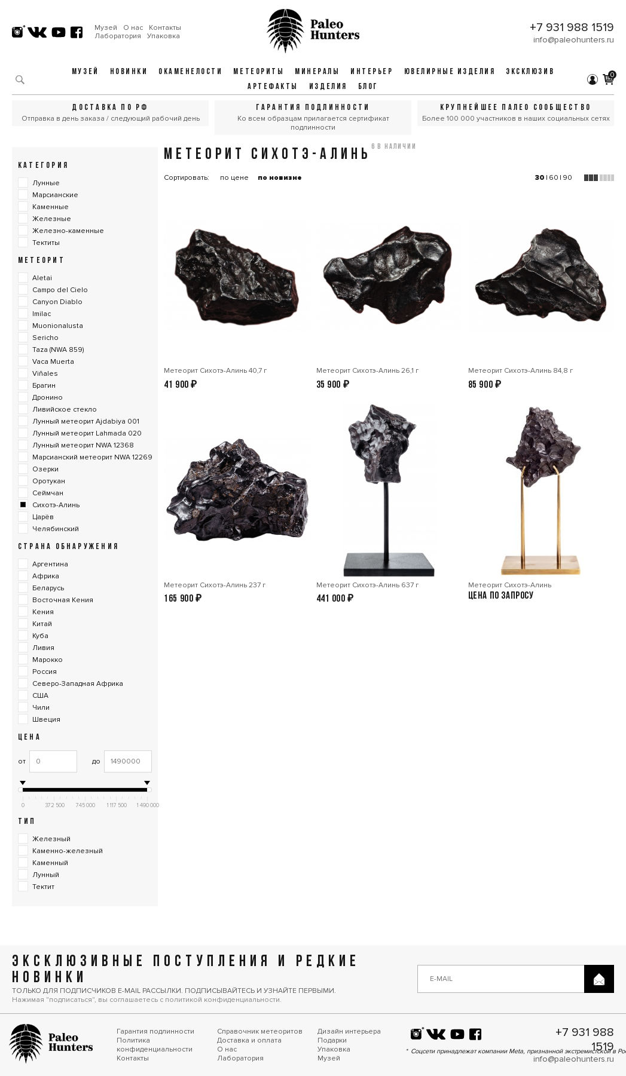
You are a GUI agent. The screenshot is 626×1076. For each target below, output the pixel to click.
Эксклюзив (530, 72)
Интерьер (371, 72)
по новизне (280, 177)
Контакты (165, 28)
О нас (133, 28)
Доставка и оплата (249, 1040)
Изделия (328, 86)
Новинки (129, 72)
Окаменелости (190, 72)
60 (553, 177)
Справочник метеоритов (260, 1031)
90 (567, 177)
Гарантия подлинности (155, 1031)
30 (540, 177)
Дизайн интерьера (349, 1031)
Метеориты (258, 72)
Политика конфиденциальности (155, 1045)
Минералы (317, 72)
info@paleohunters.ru (573, 40)
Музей (105, 28)
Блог (368, 86)
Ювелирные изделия (450, 72)
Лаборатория (117, 36)
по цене (234, 177)
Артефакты (273, 86)
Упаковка (163, 36)
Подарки (332, 1040)
